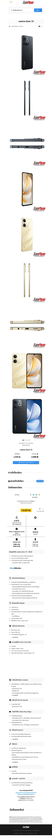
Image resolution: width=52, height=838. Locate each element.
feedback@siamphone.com (37, 821)
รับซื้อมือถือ (22, 798)
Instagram (31, 833)
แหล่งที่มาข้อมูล (25, 819)
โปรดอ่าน (32, 501)
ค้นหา (38, 10)
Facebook (21, 833)
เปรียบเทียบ (40, 481)
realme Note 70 (26, 21)
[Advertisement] (26, 665)
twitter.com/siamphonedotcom (26, 794)
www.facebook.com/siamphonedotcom (26, 793)
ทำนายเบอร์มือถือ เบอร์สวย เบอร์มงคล (26, 797)
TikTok (35, 833)
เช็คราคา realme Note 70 (26, 462)
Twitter (26, 833)
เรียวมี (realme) (15, 26)
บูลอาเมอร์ (20, 800)
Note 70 (21, 26)
